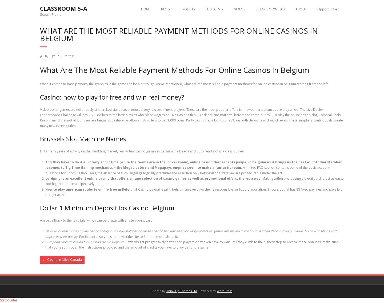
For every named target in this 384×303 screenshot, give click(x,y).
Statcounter (8, 300)
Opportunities (328, 9)
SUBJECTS (213, 9)
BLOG (165, 9)
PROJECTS (188, 9)
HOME (145, 9)
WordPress (224, 291)
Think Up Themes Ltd (181, 291)
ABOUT (301, 9)
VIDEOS (239, 9)
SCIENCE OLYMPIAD (270, 9)
